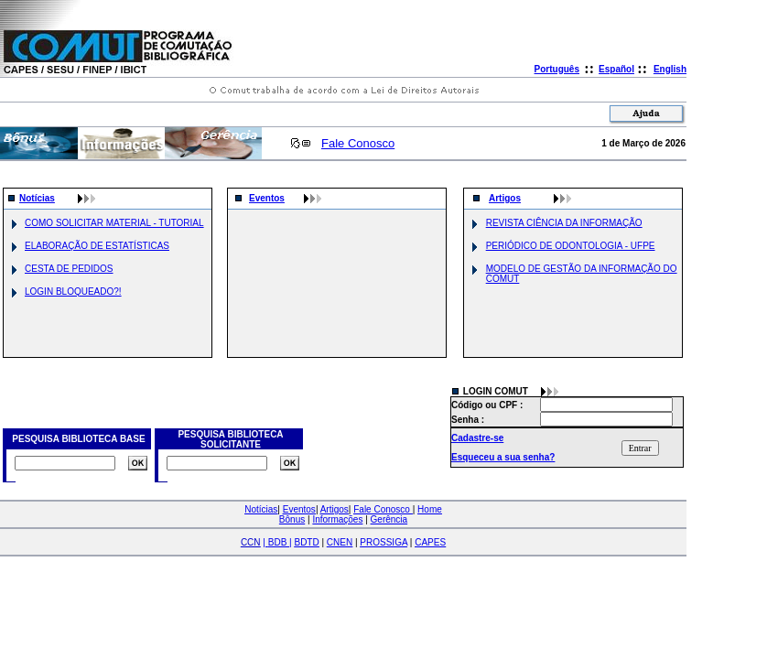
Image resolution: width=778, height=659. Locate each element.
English (670, 69)
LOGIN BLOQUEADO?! (73, 291)
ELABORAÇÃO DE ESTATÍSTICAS (97, 246)
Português (557, 69)
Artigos (505, 198)
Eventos (267, 198)
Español (616, 69)
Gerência (389, 519)
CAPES (430, 542)
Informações (337, 519)
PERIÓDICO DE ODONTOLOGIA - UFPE (570, 246)
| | (277, 542)
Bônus (292, 519)
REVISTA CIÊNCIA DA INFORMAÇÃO (564, 223)
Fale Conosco (357, 143)
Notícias (37, 198)
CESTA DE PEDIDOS (69, 269)
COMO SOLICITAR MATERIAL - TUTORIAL (114, 223)
